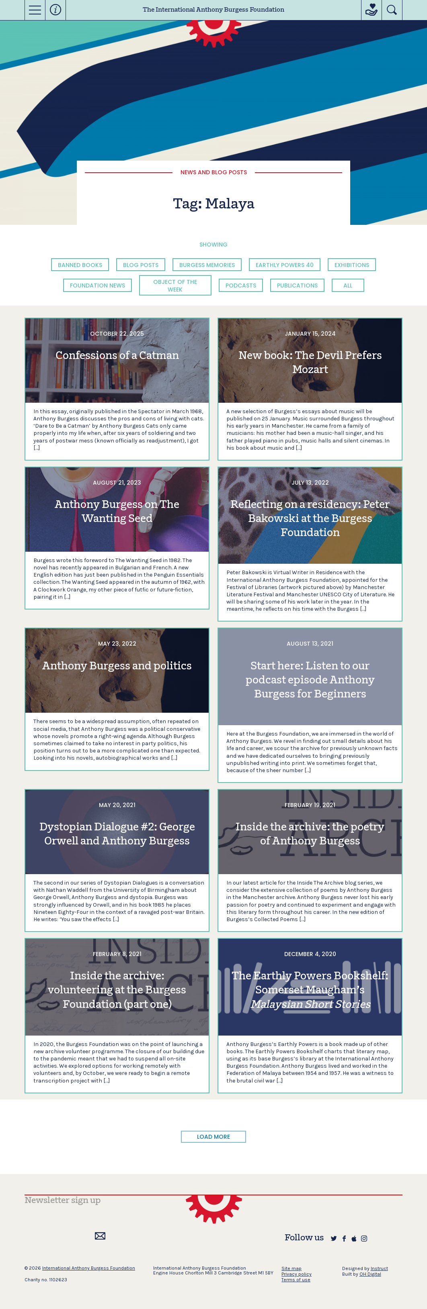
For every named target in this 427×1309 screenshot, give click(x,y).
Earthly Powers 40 (285, 265)
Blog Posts (140, 265)
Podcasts (241, 285)
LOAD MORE (213, 1137)
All (347, 285)
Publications (297, 285)
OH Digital (370, 1274)
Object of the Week (175, 285)
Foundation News (97, 285)
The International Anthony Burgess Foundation (213, 10)
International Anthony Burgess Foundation (88, 1268)
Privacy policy (296, 1274)
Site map (291, 1268)
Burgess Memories (207, 265)
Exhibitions (352, 265)
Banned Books (80, 265)
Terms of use (295, 1279)
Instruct (379, 1268)
